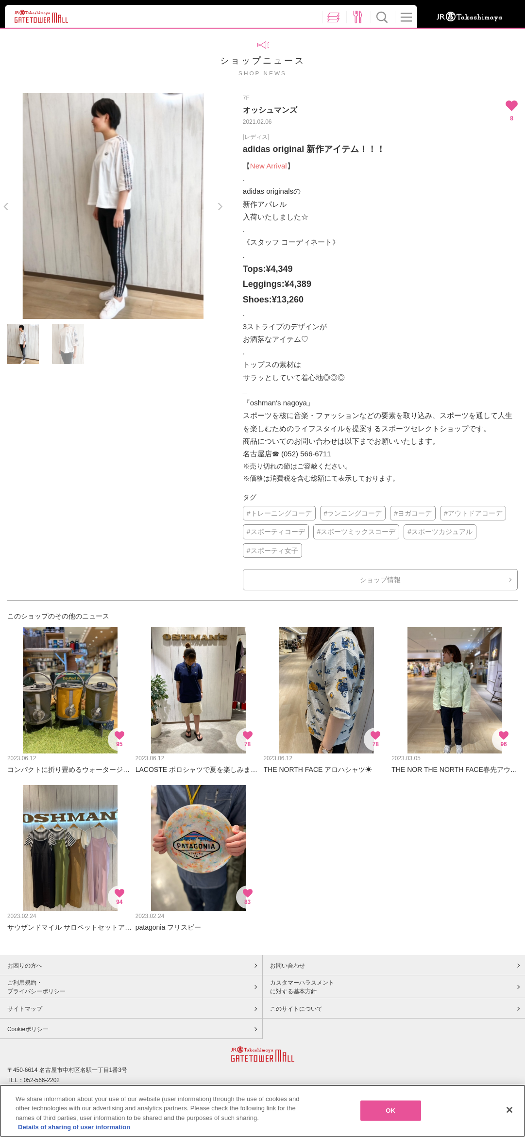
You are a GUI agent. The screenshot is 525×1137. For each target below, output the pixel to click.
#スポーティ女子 (272, 550)
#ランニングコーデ (353, 513)
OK (390, 1112)
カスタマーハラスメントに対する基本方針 (302, 987)
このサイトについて (296, 1008)
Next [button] (220, 206)
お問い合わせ (287, 965)
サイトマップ (24, 1008)
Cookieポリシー (28, 1029)
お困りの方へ (24, 965)
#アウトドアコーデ (473, 513)
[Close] (509, 1111)
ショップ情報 (380, 580)
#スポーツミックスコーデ (356, 531)
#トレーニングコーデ (279, 513)
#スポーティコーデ (276, 531)
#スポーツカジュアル (440, 531)
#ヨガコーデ (413, 513)
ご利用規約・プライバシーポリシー (36, 987)
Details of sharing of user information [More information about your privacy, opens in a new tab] (74, 1128)
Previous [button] (6, 206)
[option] (113, 206)
